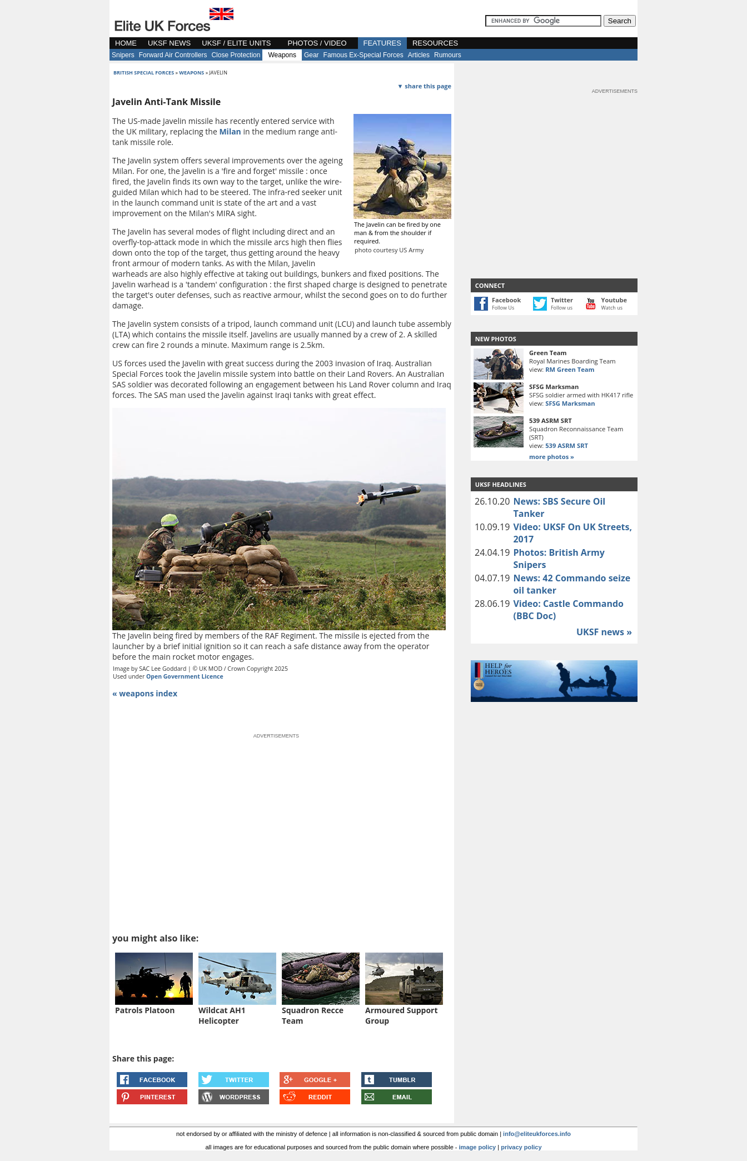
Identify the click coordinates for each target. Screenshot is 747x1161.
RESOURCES (435, 43)
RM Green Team (569, 369)
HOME (126, 43)
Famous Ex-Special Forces (363, 55)
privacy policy (521, 1147)
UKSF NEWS (169, 43)
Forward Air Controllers (173, 55)
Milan (230, 131)
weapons (191, 72)
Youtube (614, 300)
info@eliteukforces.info (537, 1133)
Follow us (561, 307)
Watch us (612, 307)
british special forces (143, 72)
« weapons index (144, 693)
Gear (311, 55)
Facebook (506, 300)
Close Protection (235, 55)
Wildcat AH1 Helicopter (222, 1015)
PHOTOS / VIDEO (317, 43)
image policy (477, 1147)
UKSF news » (604, 632)
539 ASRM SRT (566, 445)
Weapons (282, 55)
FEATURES (382, 43)
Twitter (562, 300)
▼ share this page (424, 86)
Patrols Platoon (145, 1010)
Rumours (447, 55)
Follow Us (503, 307)
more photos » (551, 456)
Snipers (123, 55)
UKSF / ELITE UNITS (236, 43)
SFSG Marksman (570, 403)
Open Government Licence (184, 676)
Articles (419, 55)
